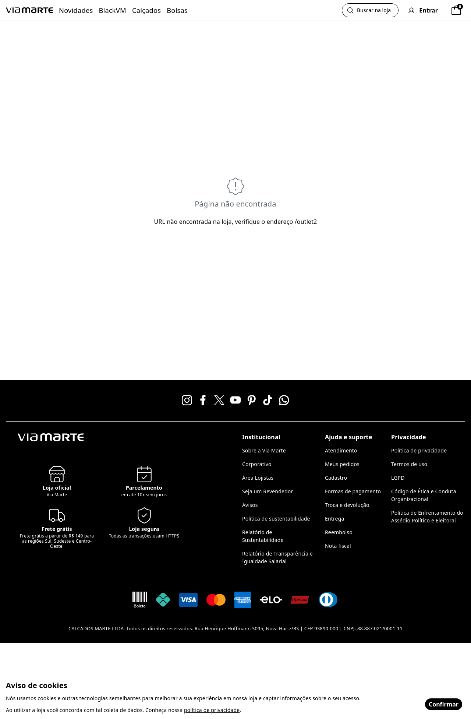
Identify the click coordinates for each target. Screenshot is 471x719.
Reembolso (339, 532)
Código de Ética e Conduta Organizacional (423, 495)
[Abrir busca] (370, 10)
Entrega (334, 518)
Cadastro (336, 477)
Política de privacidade (419, 450)
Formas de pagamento (353, 491)
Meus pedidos (342, 464)
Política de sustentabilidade (276, 518)
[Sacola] (456, 10)
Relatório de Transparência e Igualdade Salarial (277, 557)
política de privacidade (212, 709)
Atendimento (341, 450)
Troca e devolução (347, 504)
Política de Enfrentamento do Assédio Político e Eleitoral (427, 516)
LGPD (398, 477)
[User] (423, 10)
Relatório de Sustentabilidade (263, 536)
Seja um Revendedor (267, 491)
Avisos (250, 504)
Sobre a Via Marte (264, 450)
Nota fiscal (338, 545)
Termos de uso (409, 464)
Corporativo (257, 464)
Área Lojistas (257, 477)
